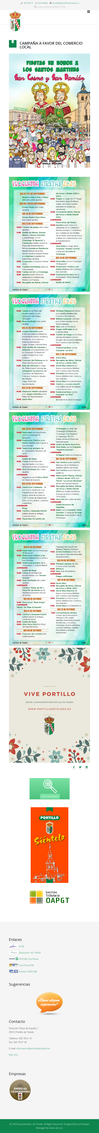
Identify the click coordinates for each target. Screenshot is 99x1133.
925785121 (28, 3)
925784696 (43, 3)
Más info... (14, 1054)
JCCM (21, 946)
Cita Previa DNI (26, 965)
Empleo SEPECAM (28, 971)
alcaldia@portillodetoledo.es (66, 3)
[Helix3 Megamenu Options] (88, 11)
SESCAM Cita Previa (28, 958)
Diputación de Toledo (30, 952)
